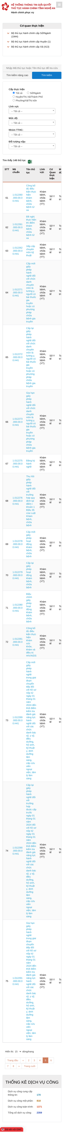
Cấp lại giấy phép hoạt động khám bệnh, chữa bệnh (30, 575)
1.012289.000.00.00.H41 (17, 720)
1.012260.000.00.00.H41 (17, 197)
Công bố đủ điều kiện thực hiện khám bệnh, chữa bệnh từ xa (31, 197)
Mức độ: (13, 118)
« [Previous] (23, 1060)
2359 (39, 1112)
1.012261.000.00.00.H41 (17, 227)
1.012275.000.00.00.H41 (17, 463)
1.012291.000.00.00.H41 (17, 981)
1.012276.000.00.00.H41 (17, 500)
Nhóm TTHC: (16, 130)
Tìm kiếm (46, 75)
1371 (39, 1106)
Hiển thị (9, 1051)
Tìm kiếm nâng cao (17, 75)
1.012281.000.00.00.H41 (17, 641)
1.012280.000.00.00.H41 (17, 607)
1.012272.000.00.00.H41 (17, 357)
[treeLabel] (32, 40)
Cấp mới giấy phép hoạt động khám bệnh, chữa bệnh (30, 544)
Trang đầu (12, 1060)
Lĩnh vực (14, 106)
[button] (30, 162)
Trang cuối (29, 1066)
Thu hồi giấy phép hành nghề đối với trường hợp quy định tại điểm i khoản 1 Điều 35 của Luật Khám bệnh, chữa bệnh (30, 501)
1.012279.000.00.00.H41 (17, 575)
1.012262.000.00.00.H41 (17, 250)
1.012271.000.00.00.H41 (17, 292)
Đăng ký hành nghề (30, 463)
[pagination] (18, 1051)
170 (39, 1094)
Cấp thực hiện (17, 89)
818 (39, 1100)
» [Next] (19, 1066)
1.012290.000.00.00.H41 (17, 850)
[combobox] (32, 111)
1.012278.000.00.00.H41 (17, 544)
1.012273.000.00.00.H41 (17, 421)
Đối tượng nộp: (17, 141)
